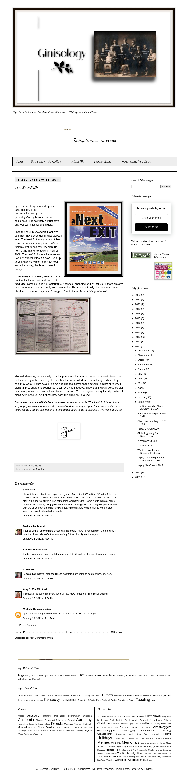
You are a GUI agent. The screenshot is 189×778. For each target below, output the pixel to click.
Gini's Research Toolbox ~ (47, 161)
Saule (168, 675)
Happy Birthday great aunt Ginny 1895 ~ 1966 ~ (151, 459)
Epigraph (133, 724)
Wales (20, 734)
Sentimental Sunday (146, 750)
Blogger (148, 768)
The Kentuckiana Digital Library (157, 753)
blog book (147, 760)
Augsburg (24, 675)
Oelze (81, 700)
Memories (145, 743)
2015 (138, 327)
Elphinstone (119, 696)
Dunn (98, 695)
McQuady (87, 724)
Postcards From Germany (151, 675)
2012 (138, 341)
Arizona (21, 716)
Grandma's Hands (124, 734)
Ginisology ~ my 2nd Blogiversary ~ (148, 435)
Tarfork (60, 730)
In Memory (119, 738)
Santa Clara (33, 730)
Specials (167, 750)
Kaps (105, 675)
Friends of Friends (133, 695)
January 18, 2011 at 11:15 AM (39, 618)
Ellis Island (61, 720)
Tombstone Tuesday (115, 756)
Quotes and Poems (162, 746)
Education (124, 724)
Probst (114, 700)
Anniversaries (127, 716)
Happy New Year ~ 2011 (150, 465)
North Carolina (46, 727)
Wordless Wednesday (128, 759)
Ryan (120, 700)
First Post (113, 727)
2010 (138, 472)
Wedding (110, 760)
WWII (103, 760)
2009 (138, 477)
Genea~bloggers (106, 730)
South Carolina (48, 730)
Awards (140, 716)
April (140, 388)
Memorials (131, 742)
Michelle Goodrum (33, 609)
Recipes (101, 750)
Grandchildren (105, 733)
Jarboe (32, 700)
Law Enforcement (153, 738)
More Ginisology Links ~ (138, 161)
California (26, 719)
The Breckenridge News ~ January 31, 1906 (151, 407)
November (144, 355)
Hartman (90, 676)
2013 (138, 337)
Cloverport (75, 695)
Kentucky (52, 699)
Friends (124, 727)
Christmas (103, 723)
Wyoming (38, 734)
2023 (138, 294)
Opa (134, 675)
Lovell (63, 700)
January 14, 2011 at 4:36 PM (38, 538)
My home (161, 743)
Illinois (40, 724)
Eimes (107, 695)
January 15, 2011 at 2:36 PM (38, 598)
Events (141, 723)
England (71, 720)
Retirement (125, 750)
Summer (101, 753)
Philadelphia (86, 727)
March (141, 392)
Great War (142, 734)
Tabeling (143, 699)
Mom (112, 675)
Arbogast (22, 695)
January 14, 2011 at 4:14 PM (38, 515)
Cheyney (65, 696)
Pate (98, 700)
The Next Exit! (144, 445)
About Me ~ (79, 161)
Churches (115, 724)
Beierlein (53, 676)
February (143, 397)
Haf (81, 675)
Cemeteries (156, 720)
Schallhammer (25, 679)
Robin (26, 569)
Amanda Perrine (32, 549)
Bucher (74, 676)
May (140, 383)
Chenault (49, 696)
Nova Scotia (62, 727)
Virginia (88, 730)
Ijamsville (33, 724)
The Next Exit (29, 239)
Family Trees (160, 723)
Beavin (30, 696)
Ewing (149, 723)
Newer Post (22, 632)
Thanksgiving (111, 753)
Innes (26, 700)
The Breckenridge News (130, 753)
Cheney (57, 696)
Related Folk (113, 749)
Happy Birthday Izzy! (148, 428)
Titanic (100, 757)
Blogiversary (102, 720)
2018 (138, 313)
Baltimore (47, 716)
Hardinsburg (23, 724)
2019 (138, 309)
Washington (29, 734)
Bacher (35, 676)
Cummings (86, 696)
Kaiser (98, 675)
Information (29, 469)
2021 (138, 299)
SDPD (133, 750)
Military (153, 743)
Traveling (40, 469)
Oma (128, 675)
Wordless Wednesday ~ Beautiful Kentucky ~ (150, 451)
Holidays (104, 738)
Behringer (43, 675)
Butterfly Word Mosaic (127, 720)
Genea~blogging (128, 731)
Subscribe (151, 227)
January (142, 402)
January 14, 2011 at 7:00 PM (38, 558)
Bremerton (87, 716)
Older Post (116, 632)
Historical (155, 734)
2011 (138, 346)
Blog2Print (166, 717)
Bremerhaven (64, 676)
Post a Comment (28, 625)
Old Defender (90, 700)
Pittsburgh (106, 700)
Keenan (40, 700)
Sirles (125, 700)
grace (26, 489)
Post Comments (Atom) (41, 637)
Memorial (116, 742)
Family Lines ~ (104, 161)
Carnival (144, 720)
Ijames (167, 695)
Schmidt (36, 679)
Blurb (112, 720)
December (144, 350)
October (142, 359)
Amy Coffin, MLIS (33, 589)
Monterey (121, 676)
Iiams (159, 696)
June (141, 378)
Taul (153, 700)
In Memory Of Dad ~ (148, 440)
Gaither (146, 696)
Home (19, 161)
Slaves (132, 700)
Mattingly (78, 724)
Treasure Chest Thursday (148, 756)
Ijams (20, 700)
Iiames (153, 695)
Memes (103, 742)
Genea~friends (148, 730)
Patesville (75, 727)
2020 (138, 304)
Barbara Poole (31, 526)
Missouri (71, 699)
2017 (138, 318)
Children (167, 720)
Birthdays (153, 716)
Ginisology (166, 730)
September (144, 364)
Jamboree (139, 738)
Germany (84, 719)
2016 (138, 323)
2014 (138, 332)
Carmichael (39, 695)
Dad (93, 695)
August (142, 369)
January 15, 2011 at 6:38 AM (38, 578)
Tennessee (69, 731)
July (140, 373)
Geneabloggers (161, 727)
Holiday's (166, 733)
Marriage (167, 738)
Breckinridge (60, 716)
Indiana (47, 724)
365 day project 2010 (108, 716)
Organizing (121, 746)
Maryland (68, 724)
